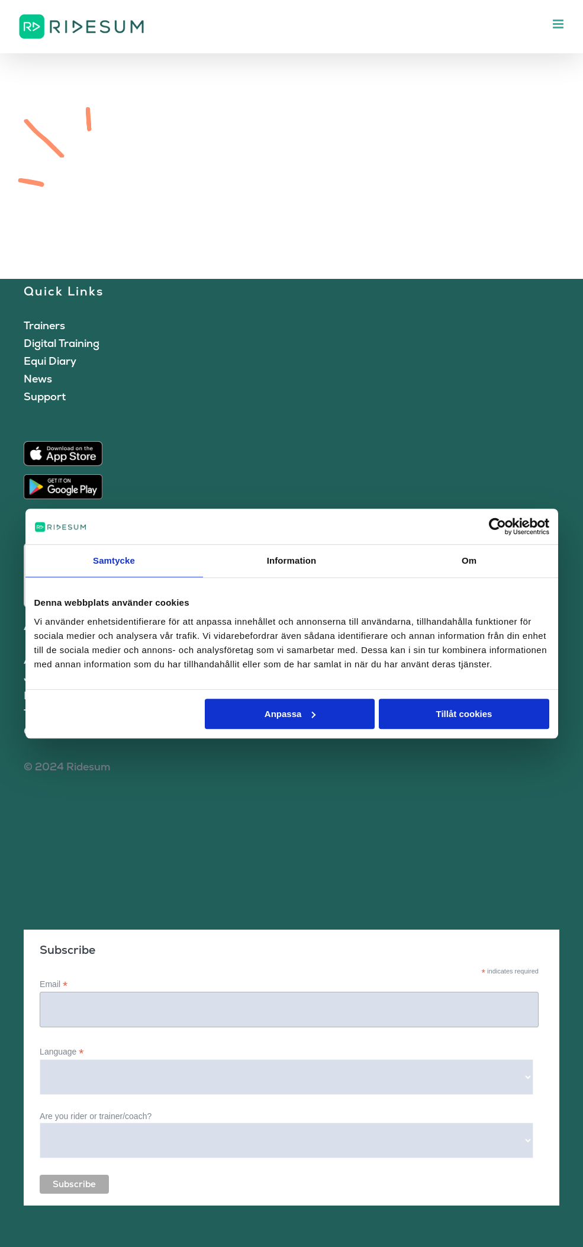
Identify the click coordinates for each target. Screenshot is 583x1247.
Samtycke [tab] (114, 560)
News (38, 378)
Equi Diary (50, 361)
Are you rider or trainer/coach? (96, 1116)
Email (53, 984)
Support (45, 396)
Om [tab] (469, 560)
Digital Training (61, 343)
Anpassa (290, 714)
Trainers (44, 325)
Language (61, 1052)
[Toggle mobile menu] (559, 24)
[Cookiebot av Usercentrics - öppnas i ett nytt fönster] (497, 526)
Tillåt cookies (464, 714)
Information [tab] (292, 560)
